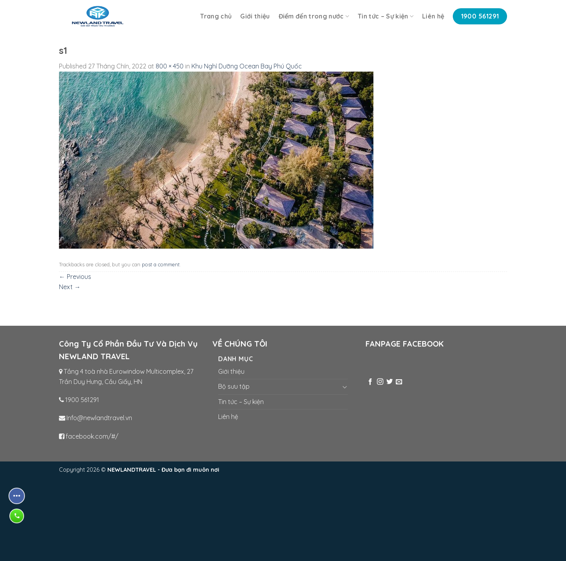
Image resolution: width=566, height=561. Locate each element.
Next (70, 287)
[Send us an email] (399, 382)
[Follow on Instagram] (380, 382)
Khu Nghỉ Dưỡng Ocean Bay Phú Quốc (246, 66)
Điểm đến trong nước (314, 16)
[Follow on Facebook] (370, 382)
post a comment (161, 264)
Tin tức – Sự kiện (385, 16)
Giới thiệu (255, 16)
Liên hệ (433, 16)
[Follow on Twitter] (389, 382)
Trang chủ (216, 16)
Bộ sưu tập (234, 386)
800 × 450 (170, 66)
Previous (75, 276)
